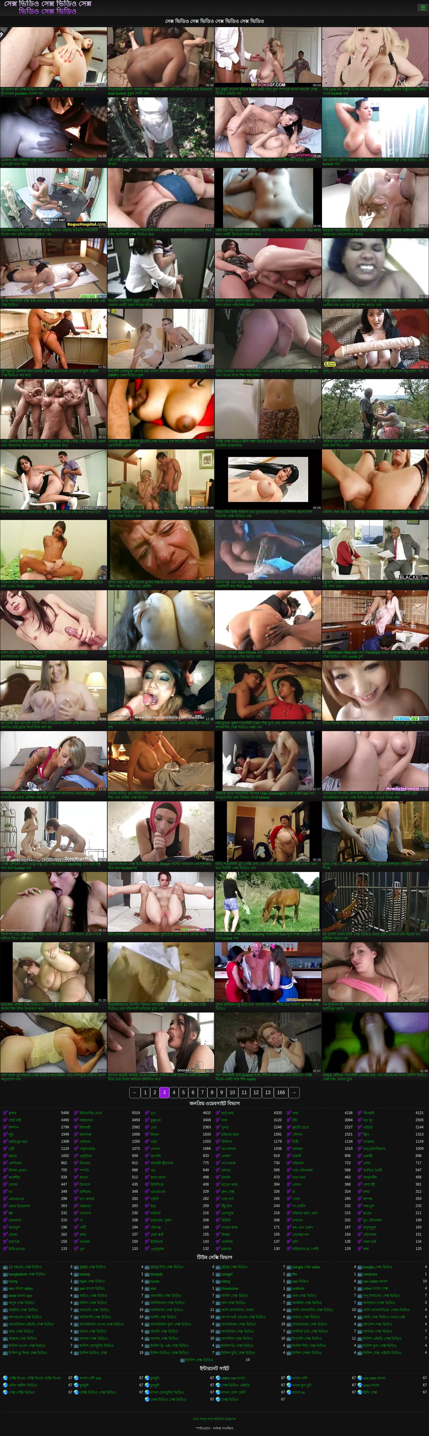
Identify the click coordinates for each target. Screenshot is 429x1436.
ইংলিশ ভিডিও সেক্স (93, 1353)
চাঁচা (295, 1120)
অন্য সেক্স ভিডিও (304, 1296)
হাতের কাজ (229, 1185)
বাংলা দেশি (299, 1378)
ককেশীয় (14, 1177)
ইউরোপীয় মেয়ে (91, 1113)
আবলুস (14, 1227)
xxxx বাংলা (371, 1385)
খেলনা (155, 1149)
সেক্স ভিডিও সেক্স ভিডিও (168, 1400)
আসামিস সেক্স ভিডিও (237, 1339)
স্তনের (367, 1213)
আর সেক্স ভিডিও (21, 1331)
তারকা (13, 1185)
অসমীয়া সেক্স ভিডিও (307, 1303)
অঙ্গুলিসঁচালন (374, 1149)
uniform (298, 1289)
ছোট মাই (15, 1120)
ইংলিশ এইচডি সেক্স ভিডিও (382, 1339)
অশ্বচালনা (86, 1120)
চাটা (295, 1242)
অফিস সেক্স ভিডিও (93, 1303)
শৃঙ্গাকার (297, 1149)
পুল (82, 1249)
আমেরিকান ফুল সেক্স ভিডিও (170, 1324)
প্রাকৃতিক (85, 1156)
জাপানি (155, 1156)
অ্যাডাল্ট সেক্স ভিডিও (94, 1310)
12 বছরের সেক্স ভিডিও (25, 1267)
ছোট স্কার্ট (157, 1235)
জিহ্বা (225, 1235)
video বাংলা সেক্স (375, 1289)
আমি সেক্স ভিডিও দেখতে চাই (384, 1317)
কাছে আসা (158, 1177)
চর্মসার (226, 1170)
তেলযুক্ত (227, 1213)
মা (293, 1192)
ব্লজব (12, 1113)
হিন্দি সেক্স (370, 1392)
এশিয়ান (85, 1142)
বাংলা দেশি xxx (90, 1378)
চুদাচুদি (154, 1378)
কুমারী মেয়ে (300, 1127)
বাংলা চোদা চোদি (233, 1392)
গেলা (296, 1199)
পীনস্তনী (368, 1113)
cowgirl (226, 1274)
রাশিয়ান (85, 1192)
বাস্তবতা (85, 1206)
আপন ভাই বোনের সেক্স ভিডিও (243, 1317)
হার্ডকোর (227, 1113)
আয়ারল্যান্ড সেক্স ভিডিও (309, 1324)
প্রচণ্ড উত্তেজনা (19, 1206)
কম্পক (367, 1199)
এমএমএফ (157, 1192)
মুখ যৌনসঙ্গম (372, 1220)
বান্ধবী (296, 1156)
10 (232, 1092)
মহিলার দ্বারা (230, 1135)
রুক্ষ (366, 1249)
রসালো (297, 1220)
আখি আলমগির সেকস (237, 1310)
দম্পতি (84, 1170)
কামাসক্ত (86, 1135)
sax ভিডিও (300, 1281)
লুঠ (11, 1135)
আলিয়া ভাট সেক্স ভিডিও (310, 1331)
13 (268, 1092)
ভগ (153, 1113)
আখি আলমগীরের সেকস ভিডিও (386, 1310)
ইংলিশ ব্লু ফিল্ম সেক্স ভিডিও (28, 1353)
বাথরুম (85, 1242)
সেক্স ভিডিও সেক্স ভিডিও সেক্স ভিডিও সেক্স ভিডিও (48, 7)
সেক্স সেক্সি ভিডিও (22, 1392)
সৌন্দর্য (297, 1135)
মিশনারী (85, 1127)
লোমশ (226, 1156)
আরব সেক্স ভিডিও (93, 1331)
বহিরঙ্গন (298, 1163)
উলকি (225, 1177)
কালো (84, 1177)
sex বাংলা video (21, 1289)
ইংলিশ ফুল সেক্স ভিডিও (380, 1346)
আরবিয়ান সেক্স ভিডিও (237, 1331)
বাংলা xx (298, 1392)
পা (81, 1220)
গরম (153, 1142)
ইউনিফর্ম (156, 1242)
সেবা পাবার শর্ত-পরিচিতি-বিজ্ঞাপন (214, 1419)
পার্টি (83, 1227)
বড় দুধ (368, 1120)
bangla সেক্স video (306, 1267)
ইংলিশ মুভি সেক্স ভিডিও (238, 1353)
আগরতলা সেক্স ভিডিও (25, 1317)
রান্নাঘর (226, 1249)
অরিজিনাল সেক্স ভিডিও (167, 1303)
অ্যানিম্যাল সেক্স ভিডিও (166, 1310)
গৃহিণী (154, 1199)
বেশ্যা (367, 1163)
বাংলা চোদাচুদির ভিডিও (167, 1392)
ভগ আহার (87, 1199)
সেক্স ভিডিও (230, 1400)
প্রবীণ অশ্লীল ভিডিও (23, 1385)
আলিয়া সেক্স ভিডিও (377, 1331)
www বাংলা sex (20, 1296)
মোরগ (296, 1185)
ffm (294, 1274)
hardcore (370, 1274)
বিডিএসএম (17, 1249)
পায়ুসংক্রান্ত (87, 1149)
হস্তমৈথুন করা (18, 1142)
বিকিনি (226, 1220)
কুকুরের (155, 1120)
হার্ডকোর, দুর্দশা (160, 1220)
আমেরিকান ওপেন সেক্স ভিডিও (102, 1324)
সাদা (224, 1120)
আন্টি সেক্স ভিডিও (163, 1317)
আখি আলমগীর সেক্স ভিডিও (312, 1310)
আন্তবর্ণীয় (370, 1177)
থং (11, 1192)
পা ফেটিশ (299, 1206)
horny (13, 1281)
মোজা (13, 1235)
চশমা (366, 1192)
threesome (229, 1289)
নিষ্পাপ (14, 1127)
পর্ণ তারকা (228, 1163)
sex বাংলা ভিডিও (92, 1289)
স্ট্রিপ (366, 1135)
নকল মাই (369, 1242)
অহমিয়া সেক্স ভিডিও (23, 1310)
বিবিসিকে (157, 1185)
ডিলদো (85, 1185)
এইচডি (368, 1127)
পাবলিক (227, 1242)
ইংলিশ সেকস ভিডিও (307, 1353)
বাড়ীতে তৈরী (372, 1170)
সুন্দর (225, 1127)
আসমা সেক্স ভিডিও (94, 1339)
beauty (85, 1274)
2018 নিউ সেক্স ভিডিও (167, 1267)
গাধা (295, 1113)
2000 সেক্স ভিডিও (93, 1267)
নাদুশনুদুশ (369, 1227)
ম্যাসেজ (14, 1242)
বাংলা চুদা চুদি (301, 1385)
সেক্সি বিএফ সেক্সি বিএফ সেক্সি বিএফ (35, 1378)
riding (225, 1281)
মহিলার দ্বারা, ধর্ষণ (305, 1213)
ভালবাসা (15, 1220)
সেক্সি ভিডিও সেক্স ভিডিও (98, 1392)
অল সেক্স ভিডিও (233, 1303)
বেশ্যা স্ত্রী (369, 1185)
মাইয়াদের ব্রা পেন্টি (305, 1249)
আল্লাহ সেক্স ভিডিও (23, 1339)
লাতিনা (155, 1213)
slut (153, 1289)
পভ (153, 1170)
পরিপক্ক (155, 1227)
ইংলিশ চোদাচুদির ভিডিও (97, 1346)
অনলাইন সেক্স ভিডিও (165, 1296)
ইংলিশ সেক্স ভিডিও (199, 1360)
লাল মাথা (299, 1177)
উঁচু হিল (226, 1206)
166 (281, 1092)
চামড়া (13, 1156)
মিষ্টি (295, 1142)
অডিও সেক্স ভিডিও (93, 1296)
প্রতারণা (85, 1213)
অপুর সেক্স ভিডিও (22, 1303)
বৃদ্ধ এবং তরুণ (302, 1227)
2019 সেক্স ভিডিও (234, 1267)
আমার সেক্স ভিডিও (306, 1317)
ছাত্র (153, 1206)
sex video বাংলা (375, 1281)
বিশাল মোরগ (18, 1170)
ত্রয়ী (11, 1149)
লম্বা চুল (368, 1206)
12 (256, 1092)
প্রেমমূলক (157, 1249)
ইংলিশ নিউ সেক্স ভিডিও (309, 1346)
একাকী (367, 1156)
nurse (154, 1281)
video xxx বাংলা (233, 1378)
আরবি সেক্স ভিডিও (164, 1331)
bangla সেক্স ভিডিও (377, 1267)
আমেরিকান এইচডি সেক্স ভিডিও (31, 1324)
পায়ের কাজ (229, 1227)
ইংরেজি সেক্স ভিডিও (307, 1339)
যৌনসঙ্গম (370, 1235)
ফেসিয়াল (15, 1163)
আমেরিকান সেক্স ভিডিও (238, 1324)
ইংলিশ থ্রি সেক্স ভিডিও (237, 1346)
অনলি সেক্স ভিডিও (234, 1296)
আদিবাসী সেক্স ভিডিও (95, 1317)
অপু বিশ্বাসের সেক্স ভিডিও (381, 1296)
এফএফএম (16, 1199)
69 (11, 1213)
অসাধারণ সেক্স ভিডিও (379, 1303)
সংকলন (368, 1142)
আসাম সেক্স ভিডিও (164, 1339)
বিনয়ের (85, 1163)
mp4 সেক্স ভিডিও (92, 1281)
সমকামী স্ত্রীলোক (161, 1163)
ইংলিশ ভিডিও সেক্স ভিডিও (169, 1353)
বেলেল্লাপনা (300, 1235)
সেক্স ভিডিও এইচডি (235, 1385)
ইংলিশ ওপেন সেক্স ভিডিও (27, 1346)
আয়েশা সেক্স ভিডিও (377, 1324)
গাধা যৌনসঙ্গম (302, 1170)
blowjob (156, 1274)
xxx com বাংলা (374, 1378)
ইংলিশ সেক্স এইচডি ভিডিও (382, 1353)
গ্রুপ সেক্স (227, 1192)
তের (153, 1127)
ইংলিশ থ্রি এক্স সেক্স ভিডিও (169, 1346)
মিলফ (154, 1135)
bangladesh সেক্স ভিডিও (27, 1274)
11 (244, 1092)
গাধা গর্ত (227, 1199)
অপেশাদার (228, 1149)
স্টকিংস (226, 1142)
